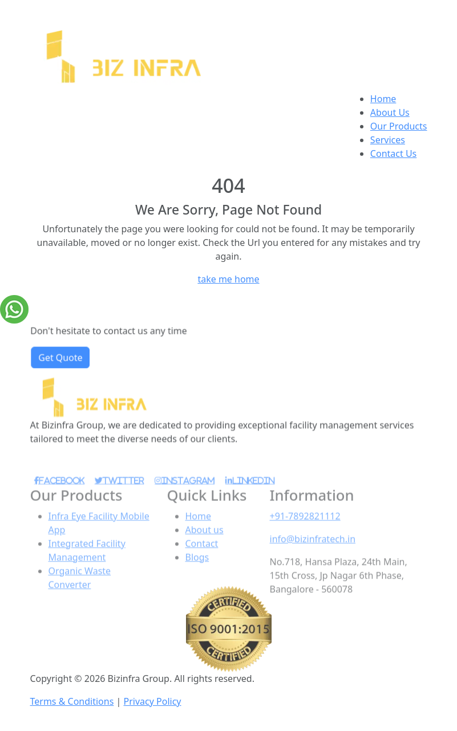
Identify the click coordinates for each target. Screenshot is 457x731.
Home (383, 98)
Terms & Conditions (72, 701)
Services (387, 140)
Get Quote (64, 359)
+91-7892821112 (305, 532)
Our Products (398, 126)
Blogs (197, 573)
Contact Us (393, 153)
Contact (202, 560)
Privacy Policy (152, 701)
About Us (390, 112)
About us (204, 546)
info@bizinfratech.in (313, 555)
